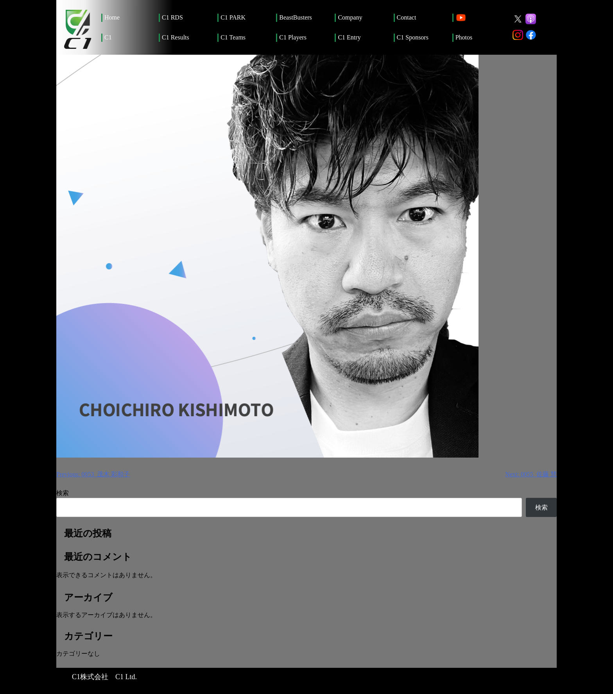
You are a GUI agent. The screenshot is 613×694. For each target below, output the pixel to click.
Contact (406, 17)
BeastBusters (295, 17)
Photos (464, 37)
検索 (62, 493)
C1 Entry (349, 37)
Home (112, 17)
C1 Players (292, 37)
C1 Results (175, 37)
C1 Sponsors (412, 37)
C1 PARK (233, 17)
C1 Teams (233, 37)
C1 (108, 37)
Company (350, 17)
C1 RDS (172, 17)
